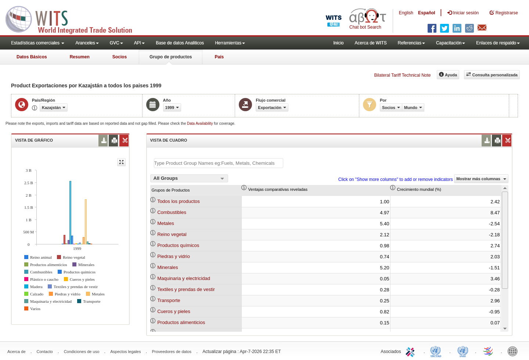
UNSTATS (463, 350)
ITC (411, 350)
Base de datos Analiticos (180, 43)
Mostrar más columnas (481, 179)
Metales (165, 223)
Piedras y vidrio (173, 256)
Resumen (80, 56)
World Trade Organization (488, 350)
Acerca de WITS (370, 43)
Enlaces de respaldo (498, 43)
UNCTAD (437, 350)
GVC (116, 43)
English (406, 12)
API (139, 43)
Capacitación (450, 43)
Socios (119, 56)
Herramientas (230, 43)
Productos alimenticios (181, 322)
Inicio (338, 43)
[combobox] (189, 178)
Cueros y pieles (173, 311)
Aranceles (86, 43)
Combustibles (171, 212)
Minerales (167, 267)
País (219, 56)
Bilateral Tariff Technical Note (402, 75)
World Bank (514, 350)
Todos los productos (178, 201)
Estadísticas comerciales (37, 43)
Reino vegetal (172, 234)
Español (426, 12)
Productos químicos (178, 245)
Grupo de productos (171, 56)
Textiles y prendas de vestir (186, 289)
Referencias (411, 43)
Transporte (168, 300)
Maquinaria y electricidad (183, 278)
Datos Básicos (32, 56)
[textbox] (218, 163)
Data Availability (200, 123)
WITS (73, 18)
